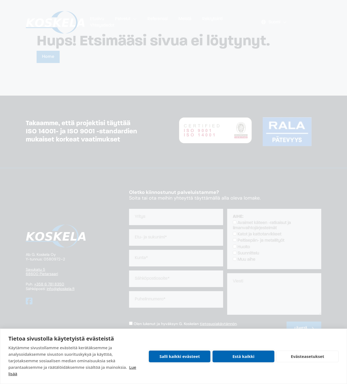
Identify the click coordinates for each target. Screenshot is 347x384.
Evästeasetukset (307, 356)
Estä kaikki (243, 356)
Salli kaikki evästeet (179, 356)
